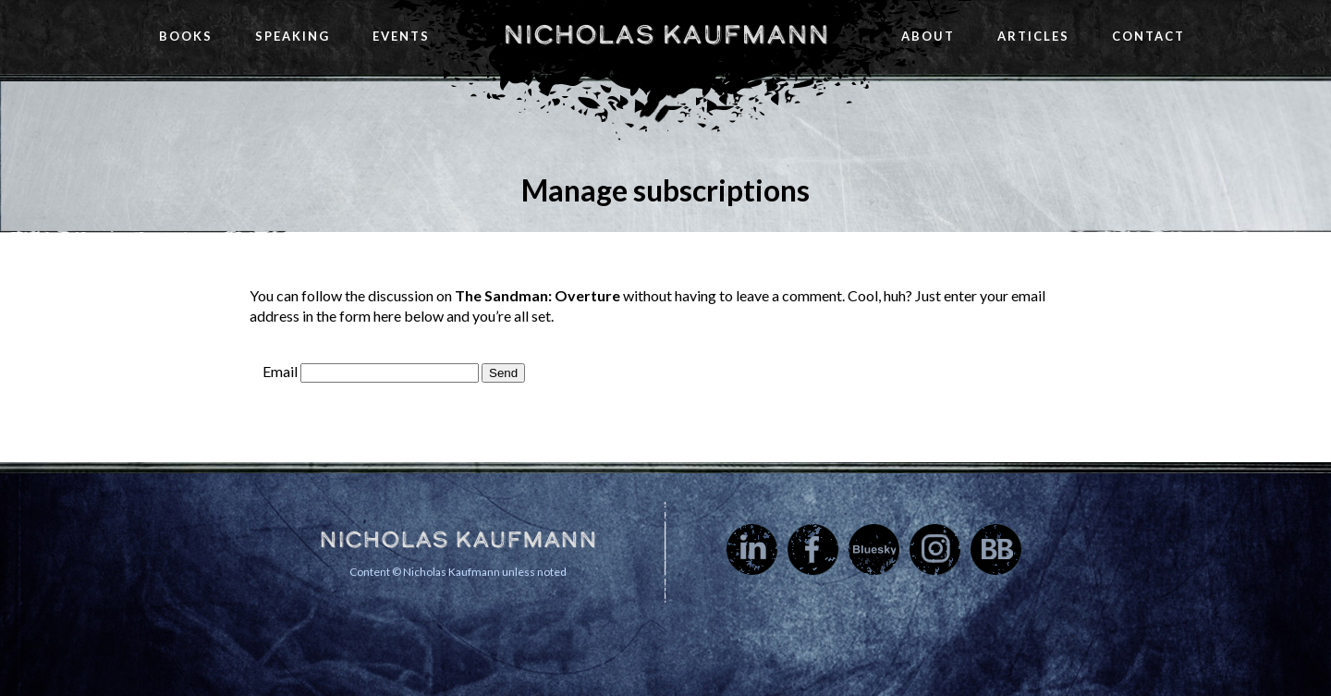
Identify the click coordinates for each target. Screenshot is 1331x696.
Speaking (292, 36)
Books (186, 36)
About (928, 36)
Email (280, 371)
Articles (1033, 36)
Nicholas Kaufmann (666, 34)
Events (401, 36)
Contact (1148, 36)
